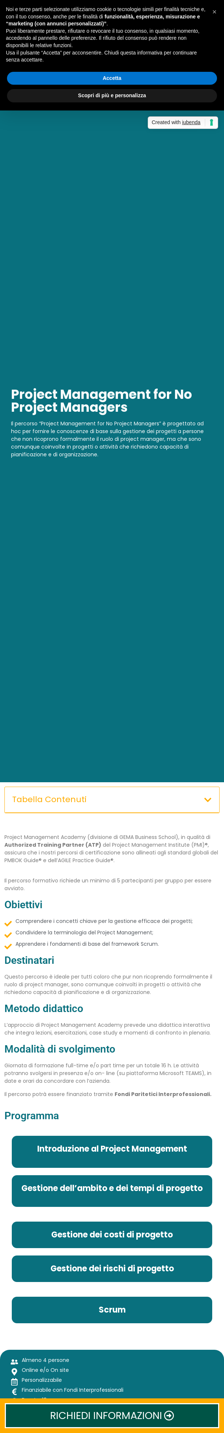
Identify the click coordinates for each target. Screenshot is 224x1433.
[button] (208, 800)
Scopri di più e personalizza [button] (112, 95)
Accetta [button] (112, 78)
